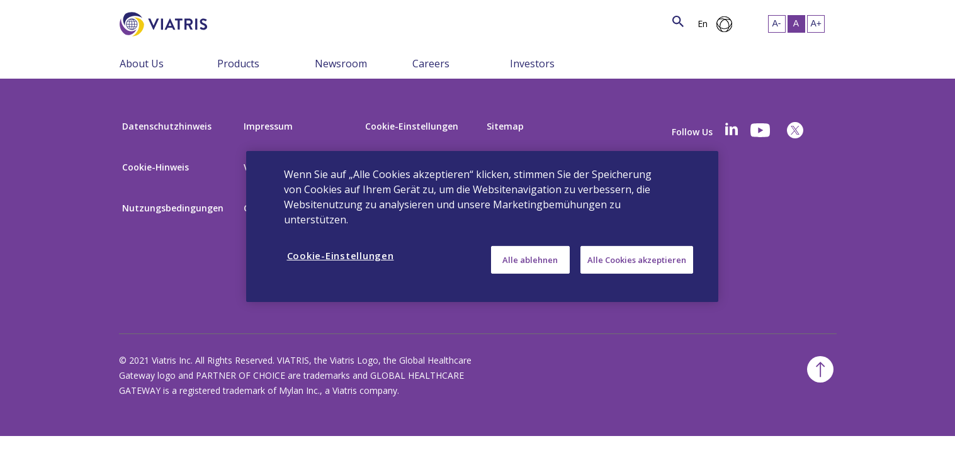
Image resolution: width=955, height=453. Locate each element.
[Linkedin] (731, 130)
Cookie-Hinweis (155, 167)
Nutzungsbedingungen (172, 208)
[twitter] (795, 130)
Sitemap (505, 126)
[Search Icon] (678, 22)
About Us (142, 63)
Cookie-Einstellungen (411, 126)
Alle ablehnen (530, 260)
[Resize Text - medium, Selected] (796, 24)
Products (238, 63)
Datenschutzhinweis (167, 126)
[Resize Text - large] (816, 24)
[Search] (230, 22)
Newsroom (341, 63)
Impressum (268, 126)
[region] (482, 226)
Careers (430, 63)
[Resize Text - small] (777, 24)
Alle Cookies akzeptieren (636, 260)
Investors (532, 63)
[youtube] (761, 130)
